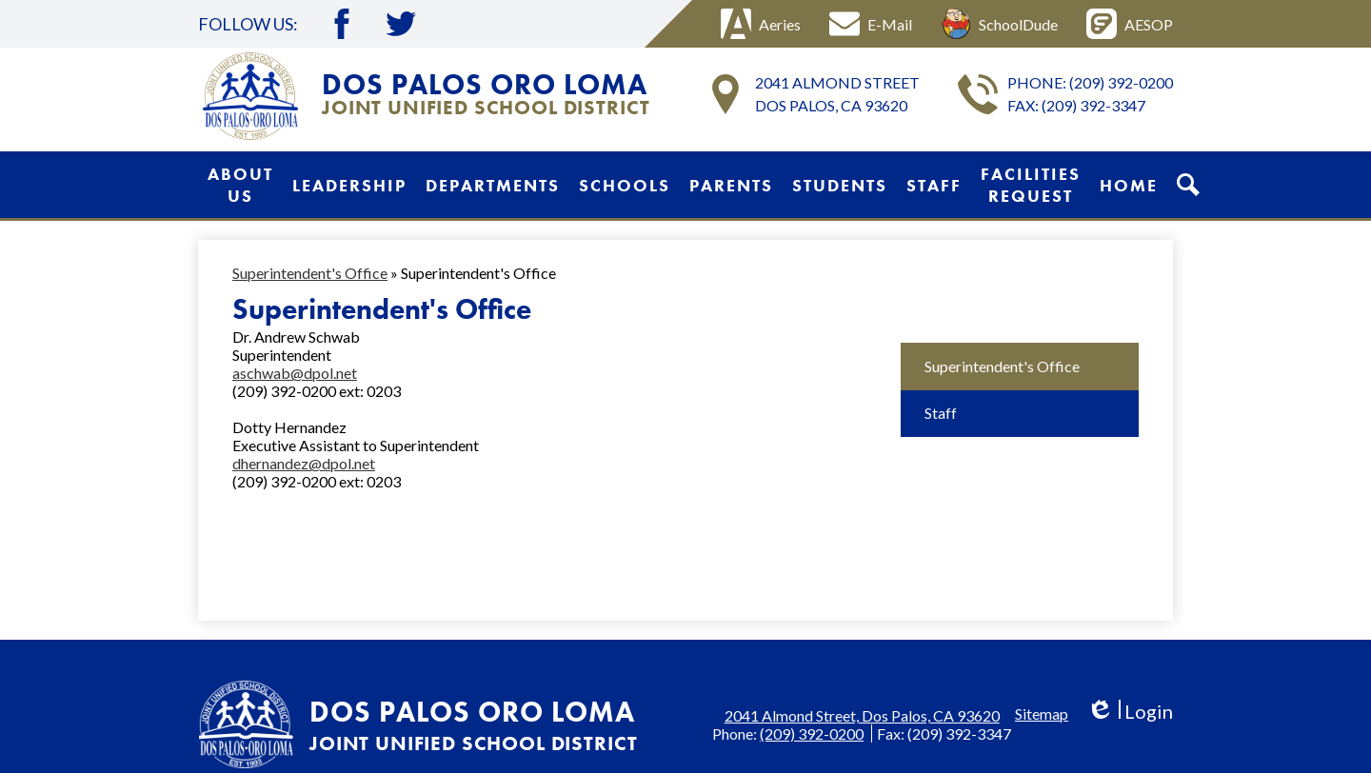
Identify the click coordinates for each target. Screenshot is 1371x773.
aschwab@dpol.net (294, 373)
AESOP (1129, 24)
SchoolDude (999, 24)
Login (1129, 711)
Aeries (761, 24)
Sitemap (1041, 713)
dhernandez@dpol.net (303, 463)
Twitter (401, 24)
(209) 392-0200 (1121, 82)
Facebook (342, 24)
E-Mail (870, 24)
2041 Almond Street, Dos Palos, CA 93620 (862, 715)
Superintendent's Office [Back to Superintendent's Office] (309, 273)
